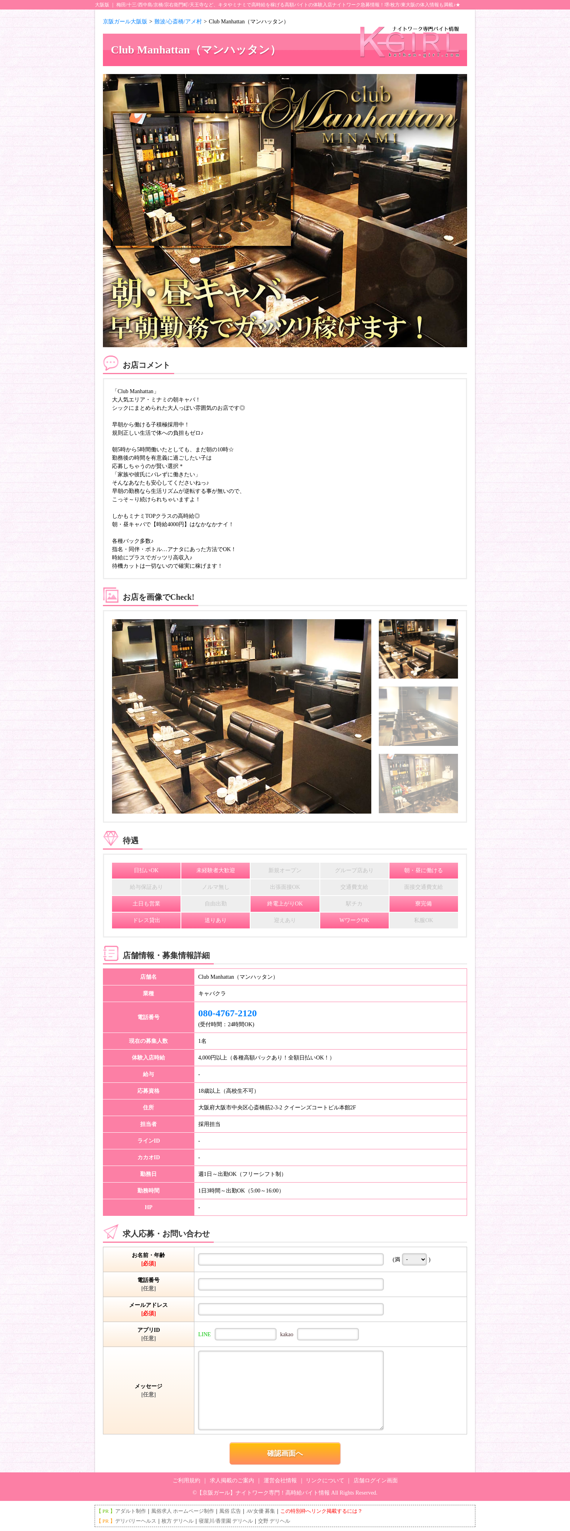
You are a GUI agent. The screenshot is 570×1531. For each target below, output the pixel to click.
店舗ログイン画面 (375, 1480)
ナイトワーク (346, 5)
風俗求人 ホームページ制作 (182, 1511)
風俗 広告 (230, 1511)
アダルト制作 (130, 1511)
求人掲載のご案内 (232, 1480)
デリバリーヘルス (135, 1521)
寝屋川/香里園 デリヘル (226, 1521)
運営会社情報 (280, 1480)
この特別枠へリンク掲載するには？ (321, 1511)
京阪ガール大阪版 (125, 22)
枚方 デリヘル (178, 1521)
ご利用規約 (186, 1480)
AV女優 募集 (260, 1511)
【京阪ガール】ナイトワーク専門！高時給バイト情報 (263, 1493)
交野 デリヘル (274, 1521)
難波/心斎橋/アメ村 (178, 22)
